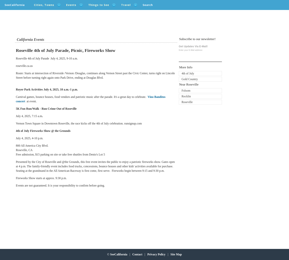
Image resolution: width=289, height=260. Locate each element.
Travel (126, 5)
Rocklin (186, 96)
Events (71, 5)
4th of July (188, 73)
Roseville (187, 102)
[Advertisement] (39, 214)
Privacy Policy (156, 254)
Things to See (98, 5)
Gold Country (190, 79)
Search (148, 5)
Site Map (176, 254)
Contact (137, 254)
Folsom (186, 90)
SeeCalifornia (15, 5)
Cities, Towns (44, 5)
